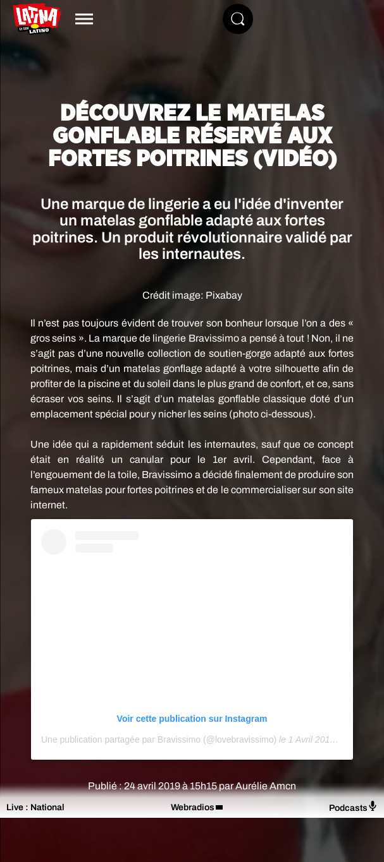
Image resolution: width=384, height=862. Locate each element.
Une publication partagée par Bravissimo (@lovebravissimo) (158, 739)
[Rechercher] (238, 19)
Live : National (35, 807)
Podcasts (353, 807)
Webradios (192, 807)
